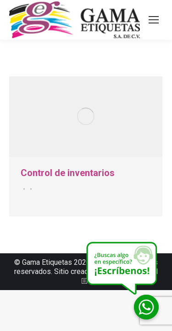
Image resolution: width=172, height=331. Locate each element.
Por (30, 189)
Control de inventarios (68, 172)
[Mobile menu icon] (153, 20)
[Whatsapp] (146, 307)
